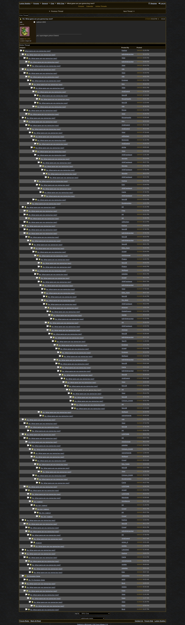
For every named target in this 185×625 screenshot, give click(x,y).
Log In (161, 3)
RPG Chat (60, 3)
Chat (52, 3)
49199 (163, 19)
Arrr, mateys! (38, 502)
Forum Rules (24, 621)
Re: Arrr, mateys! (41, 505)
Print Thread (23, 15)
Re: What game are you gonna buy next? (38, 19)
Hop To (77, 613)
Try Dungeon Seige (33, 576)
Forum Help (148, 621)
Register (152, 3)
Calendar (89, 6)
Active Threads (101, 6)
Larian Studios (25, 3)
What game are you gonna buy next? (38, 51)
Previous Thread (55, 11)
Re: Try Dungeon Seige (36, 580)
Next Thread (129, 11)
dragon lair (28, 41)
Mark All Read (35, 621)
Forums (36, 3)
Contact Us (139, 621)
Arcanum (38, 543)
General (45, 3)
